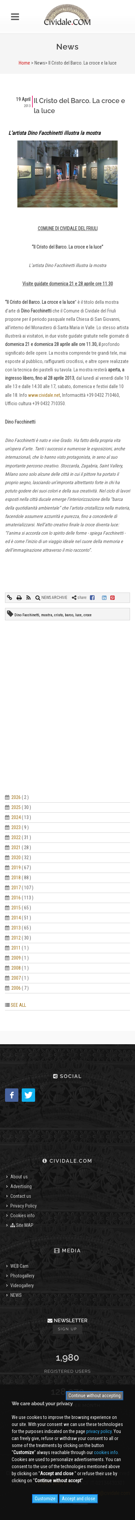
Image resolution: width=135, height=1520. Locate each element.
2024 (16, 817)
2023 (16, 827)
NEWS (16, 1295)
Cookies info (22, 1215)
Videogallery (22, 1285)
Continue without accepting (95, 1395)
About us (19, 1176)
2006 (16, 988)
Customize (45, 1498)
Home (24, 63)
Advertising (21, 1186)
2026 (16, 797)
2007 (16, 978)
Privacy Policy (23, 1206)
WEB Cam (19, 1266)
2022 (16, 837)
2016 (16, 897)
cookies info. (106, 1452)
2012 (16, 938)
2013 (16, 927)
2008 (16, 968)
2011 (16, 948)
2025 (16, 807)
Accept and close (78, 1498)
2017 (16, 887)
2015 (16, 907)
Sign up (67, 1329)
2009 (16, 958)
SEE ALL (18, 1005)
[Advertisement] (67, 715)
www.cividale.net (44, 395)
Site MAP (21, 1225)
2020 (16, 857)
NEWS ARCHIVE (51, 597)
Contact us (20, 1196)
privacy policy (99, 1431)
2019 (16, 867)
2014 (16, 917)
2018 (16, 877)
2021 (16, 847)
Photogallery (22, 1275)
